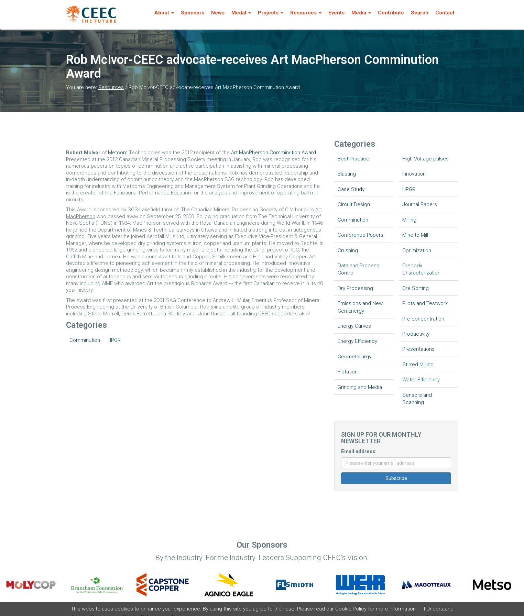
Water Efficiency (421, 380)
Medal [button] (241, 13)
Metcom (118, 152)
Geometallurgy (354, 357)
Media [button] (361, 13)
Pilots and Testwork (425, 303)
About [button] (164, 13)
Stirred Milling (418, 364)
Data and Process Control (358, 269)
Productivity (415, 334)
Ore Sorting (415, 288)
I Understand (439, 609)
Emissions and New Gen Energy (360, 307)
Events (336, 13)
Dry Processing (355, 288)
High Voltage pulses (425, 159)
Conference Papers (360, 235)
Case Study (351, 189)
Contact (445, 13)
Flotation (348, 372)
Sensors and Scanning (417, 398)
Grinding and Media (360, 387)
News (218, 13)
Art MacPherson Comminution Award (273, 152)
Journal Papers (419, 204)
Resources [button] (305, 13)
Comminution (84, 340)
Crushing (348, 250)
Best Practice (353, 159)
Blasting (347, 174)
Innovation (414, 174)
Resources (111, 87)
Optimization (416, 250)
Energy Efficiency (357, 341)
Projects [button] (270, 13)
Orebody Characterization (421, 269)
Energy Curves (354, 326)
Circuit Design (354, 204)
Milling (409, 220)
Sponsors (192, 13)
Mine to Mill (415, 235)
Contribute (391, 13)
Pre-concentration (423, 319)
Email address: (358, 451)
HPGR (114, 340)
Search (419, 13)
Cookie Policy (351, 609)
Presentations (418, 349)
